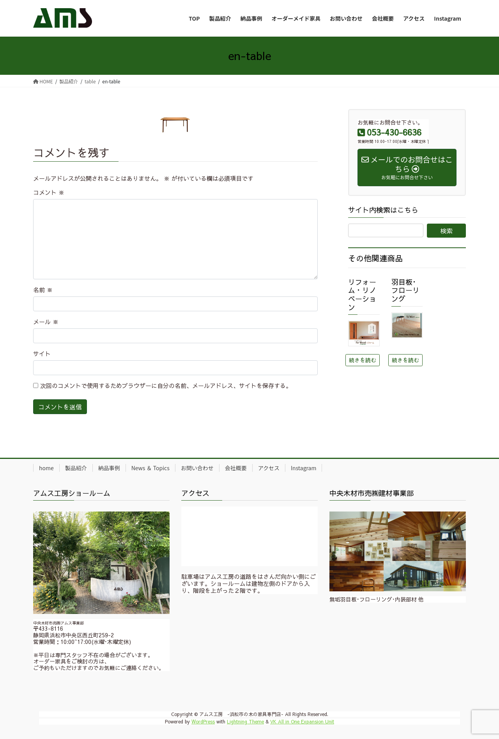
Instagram (303, 468)
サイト (42, 353)
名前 (43, 289)
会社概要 (236, 468)
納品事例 (109, 468)
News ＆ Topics (150, 468)
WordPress (203, 721)
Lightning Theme (245, 721)
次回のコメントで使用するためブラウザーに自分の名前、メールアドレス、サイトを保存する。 (166, 385)
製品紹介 (76, 468)
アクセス (269, 468)
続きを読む (362, 360)
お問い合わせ (197, 468)
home (46, 468)
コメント (48, 192)
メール (45, 321)
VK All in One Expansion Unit (302, 721)
